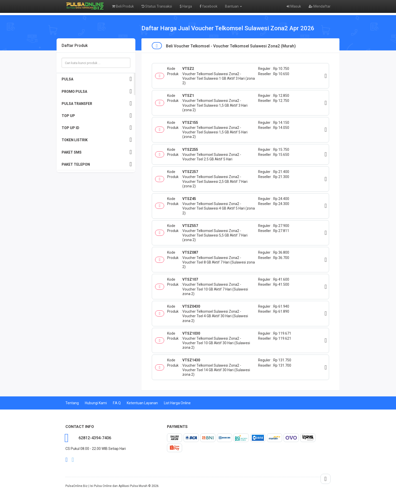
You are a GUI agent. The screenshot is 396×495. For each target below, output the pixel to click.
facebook (208, 6)
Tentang (72, 403)
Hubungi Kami (96, 403)
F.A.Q (117, 403)
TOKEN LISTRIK (97, 140)
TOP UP (97, 116)
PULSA (97, 79)
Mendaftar (320, 6)
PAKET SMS (97, 152)
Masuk (294, 6)
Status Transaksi (156, 6)
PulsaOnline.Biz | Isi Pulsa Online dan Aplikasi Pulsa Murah (106, 486)
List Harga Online (177, 403)
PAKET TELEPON (97, 164)
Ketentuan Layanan (142, 403)
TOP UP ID (97, 128)
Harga (186, 6)
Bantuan (233, 6)
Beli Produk (123, 6)
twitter (73, 460)
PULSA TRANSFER (97, 103)
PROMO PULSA (97, 91)
